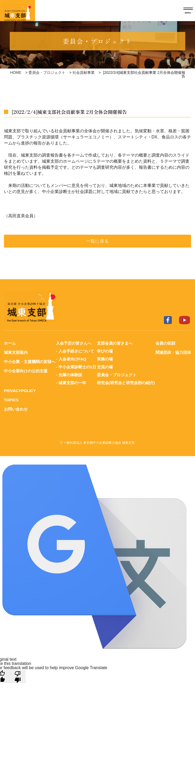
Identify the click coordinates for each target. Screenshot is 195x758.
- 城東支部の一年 (71, 382)
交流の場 (105, 367)
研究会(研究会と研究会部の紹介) (126, 382)
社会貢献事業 (83, 72)
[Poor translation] (18, 676)
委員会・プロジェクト (46, 72)
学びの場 (105, 351)
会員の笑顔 (165, 343)
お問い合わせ (16, 409)
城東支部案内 (16, 352)
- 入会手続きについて (75, 351)
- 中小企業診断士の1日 (76, 367)
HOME (15, 72)
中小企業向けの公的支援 (25, 371)
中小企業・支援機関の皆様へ (29, 361)
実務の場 (105, 359)
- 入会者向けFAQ (71, 359)
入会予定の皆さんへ (73, 343)
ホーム (10, 343)
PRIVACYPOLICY (20, 390)
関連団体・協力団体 (173, 352)
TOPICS (11, 400)
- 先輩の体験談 (69, 375)
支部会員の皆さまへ (115, 343)
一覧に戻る (97, 241)
